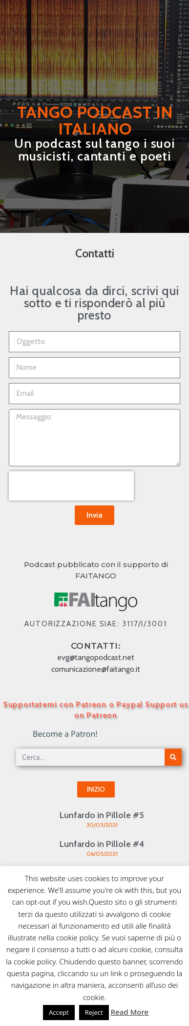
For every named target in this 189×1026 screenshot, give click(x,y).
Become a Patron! (65, 734)
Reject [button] (94, 1012)
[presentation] (71, 486)
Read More (129, 1012)
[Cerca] (173, 757)
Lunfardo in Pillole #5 (102, 815)
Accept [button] (59, 1012)
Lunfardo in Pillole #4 (102, 844)
